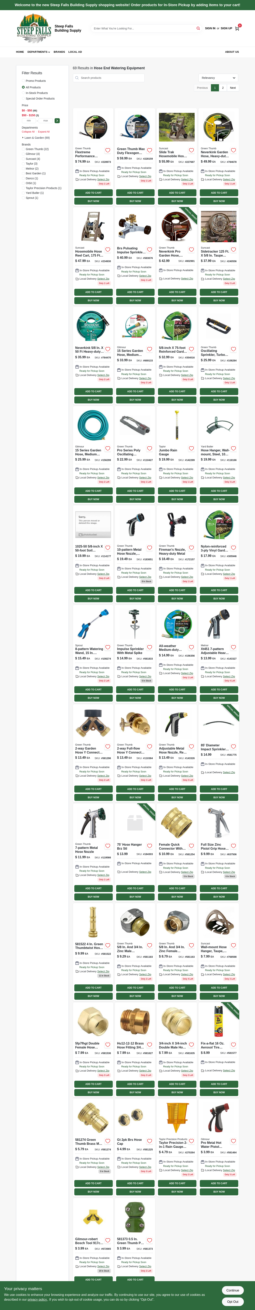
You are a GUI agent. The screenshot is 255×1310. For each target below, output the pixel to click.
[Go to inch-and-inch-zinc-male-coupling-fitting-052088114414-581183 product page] (135, 952)
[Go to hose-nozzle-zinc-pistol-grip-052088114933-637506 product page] (218, 853)
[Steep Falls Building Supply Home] (34, 28)
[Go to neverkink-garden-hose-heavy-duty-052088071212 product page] (93, 356)
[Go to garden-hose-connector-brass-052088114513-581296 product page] (93, 753)
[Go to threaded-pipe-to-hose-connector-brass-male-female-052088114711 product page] (135, 1050)
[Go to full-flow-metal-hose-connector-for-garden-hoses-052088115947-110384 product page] (135, 753)
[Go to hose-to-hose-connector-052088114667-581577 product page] (218, 1050)
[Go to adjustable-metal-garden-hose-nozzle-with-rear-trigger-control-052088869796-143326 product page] (177, 753)
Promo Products (36, 81)
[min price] (29, 120)
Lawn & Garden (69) (37, 137)
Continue (232, 1290)
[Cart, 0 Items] (237, 28)
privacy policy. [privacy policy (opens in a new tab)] (37, 1299)
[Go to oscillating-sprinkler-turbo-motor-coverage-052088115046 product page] (218, 356)
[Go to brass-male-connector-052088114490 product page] (93, 1148)
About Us (232, 51)
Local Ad (75, 51)
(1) (36, 173)
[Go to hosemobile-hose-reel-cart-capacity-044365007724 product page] (93, 256)
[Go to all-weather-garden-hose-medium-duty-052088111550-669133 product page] (135, 356)
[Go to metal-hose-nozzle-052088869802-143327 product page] (218, 654)
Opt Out (232, 1301)
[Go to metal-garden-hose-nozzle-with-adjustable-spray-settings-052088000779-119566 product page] (93, 853)
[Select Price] (57, 120)
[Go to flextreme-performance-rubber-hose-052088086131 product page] (93, 157)
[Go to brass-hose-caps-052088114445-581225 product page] (135, 1148)
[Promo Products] (23, 80)
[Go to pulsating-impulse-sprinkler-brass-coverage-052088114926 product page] (135, 256)
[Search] (198, 28)
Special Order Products (40, 99)
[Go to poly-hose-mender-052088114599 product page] (218, 1148)
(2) (32, 168)
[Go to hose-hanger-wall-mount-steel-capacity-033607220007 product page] (218, 455)
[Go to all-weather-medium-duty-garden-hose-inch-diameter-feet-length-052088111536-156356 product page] (177, 654)
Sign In (210, 28)
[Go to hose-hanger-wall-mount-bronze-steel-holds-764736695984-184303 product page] (135, 853)
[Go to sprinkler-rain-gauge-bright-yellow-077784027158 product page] (177, 1148)
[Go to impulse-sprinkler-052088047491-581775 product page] (218, 753)
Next (233, 87)
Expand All (44, 131)
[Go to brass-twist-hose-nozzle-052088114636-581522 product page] (93, 952)
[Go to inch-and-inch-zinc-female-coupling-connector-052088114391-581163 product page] (177, 952)
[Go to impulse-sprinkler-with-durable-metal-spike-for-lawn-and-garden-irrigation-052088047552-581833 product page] (135, 654)
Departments (37, 51)
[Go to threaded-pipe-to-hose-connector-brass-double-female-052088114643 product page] (93, 1050)
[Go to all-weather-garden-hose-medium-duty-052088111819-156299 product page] (93, 455)
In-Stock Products (37, 93)
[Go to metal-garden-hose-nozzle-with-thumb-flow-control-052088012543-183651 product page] (135, 554)
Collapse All (28, 131)
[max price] (46, 120)
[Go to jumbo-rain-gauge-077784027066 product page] (177, 455)
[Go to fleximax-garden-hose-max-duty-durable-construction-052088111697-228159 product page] (135, 157)
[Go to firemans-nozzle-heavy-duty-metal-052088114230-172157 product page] (177, 554)
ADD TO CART (93, 192)
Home (20, 51)
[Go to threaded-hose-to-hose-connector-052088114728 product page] (177, 1050)
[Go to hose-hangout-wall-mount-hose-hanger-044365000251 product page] (218, 952)
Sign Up (226, 28)
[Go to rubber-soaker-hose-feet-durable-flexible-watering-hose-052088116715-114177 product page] (93, 554)
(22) (37, 149)
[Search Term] (146, 28)
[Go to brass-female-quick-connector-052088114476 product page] (177, 853)
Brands (59, 51)
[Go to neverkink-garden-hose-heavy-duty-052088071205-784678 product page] (218, 157)
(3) (31, 163)
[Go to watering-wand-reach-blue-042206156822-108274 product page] (93, 654)
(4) (33, 153)
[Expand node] (23, 137)
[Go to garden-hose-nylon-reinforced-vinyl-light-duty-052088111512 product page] (177, 356)
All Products (33, 87)
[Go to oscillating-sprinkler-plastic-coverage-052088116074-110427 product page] (135, 455)
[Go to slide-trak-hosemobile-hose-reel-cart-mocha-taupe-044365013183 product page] (177, 157)
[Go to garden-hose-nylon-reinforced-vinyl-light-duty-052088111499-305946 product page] (218, 554)
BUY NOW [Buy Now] (93, 201)
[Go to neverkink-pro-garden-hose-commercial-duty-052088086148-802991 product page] (177, 256)
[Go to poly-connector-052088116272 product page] (93, 1245)
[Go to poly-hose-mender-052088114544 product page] (135, 1245)
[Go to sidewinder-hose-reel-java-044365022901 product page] (218, 256)
